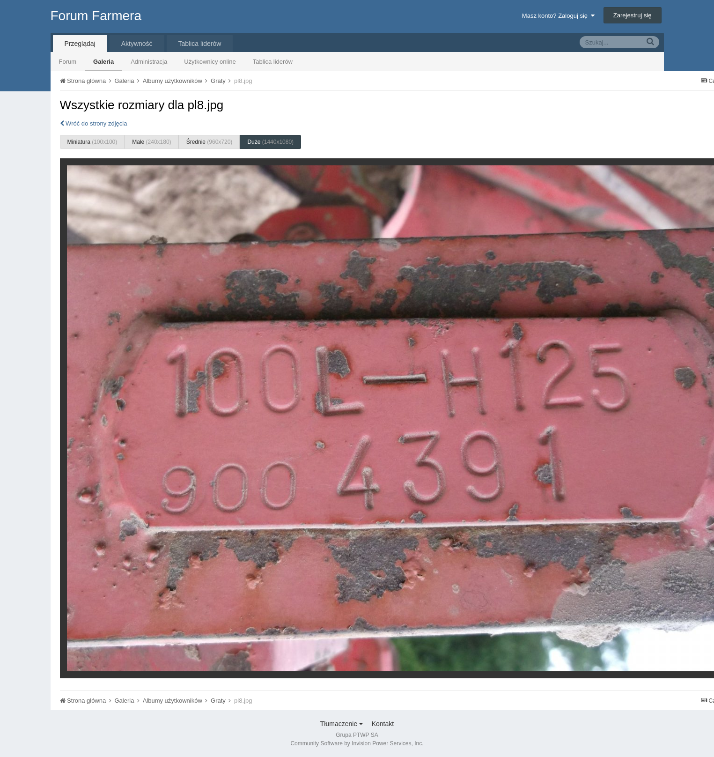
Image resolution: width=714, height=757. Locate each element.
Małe (151, 142)
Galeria (103, 61)
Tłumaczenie (341, 723)
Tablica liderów (273, 61)
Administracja (149, 61)
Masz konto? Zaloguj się (558, 15)
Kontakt (383, 723)
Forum (68, 61)
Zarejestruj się (632, 15)
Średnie (209, 142)
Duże (270, 142)
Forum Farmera (96, 15)
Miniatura (92, 142)
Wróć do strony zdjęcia (93, 123)
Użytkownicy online (210, 61)
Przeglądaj (80, 43)
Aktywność (137, 43)
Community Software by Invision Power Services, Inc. (356, 743)
